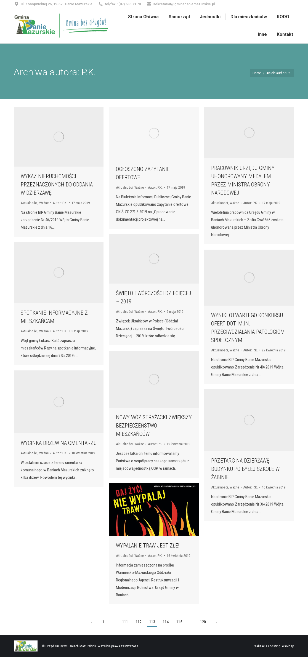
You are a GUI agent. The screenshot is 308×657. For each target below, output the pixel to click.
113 (152, 621)
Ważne (44, 203)
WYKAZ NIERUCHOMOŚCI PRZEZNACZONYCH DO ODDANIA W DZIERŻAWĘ (57, 184)
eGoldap (288, 646)
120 (203, 621)
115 (179, 621)
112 (139, 621)
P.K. (88, 72)
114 (166, 621)
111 (125, 621)
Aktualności (29, 203)
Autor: (60, 203)
